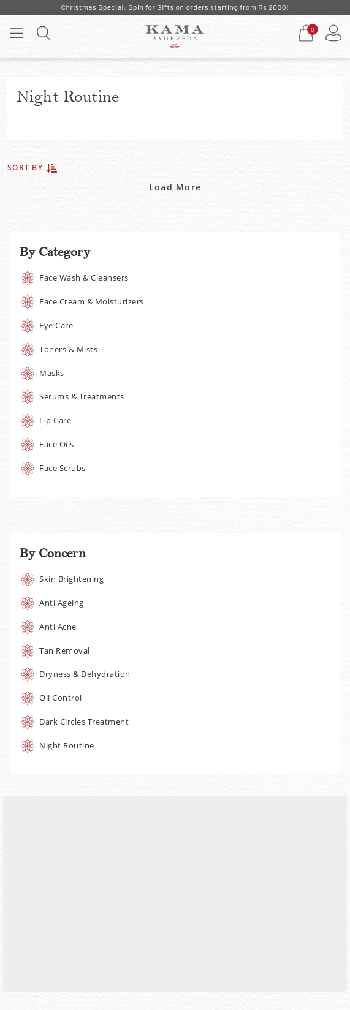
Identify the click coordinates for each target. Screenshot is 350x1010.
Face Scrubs (62, 467)
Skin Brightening (71, 578)
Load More (175, 187)
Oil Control (60, 697)
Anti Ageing (61, 602)
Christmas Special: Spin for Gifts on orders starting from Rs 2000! (175, 6)
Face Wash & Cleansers (84, 277)
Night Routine (66, 745)
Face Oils (56, 444)
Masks (51, 373)
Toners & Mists (68, 349)
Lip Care (55, 420)
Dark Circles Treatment (84, 721)
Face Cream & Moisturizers (91, 301)
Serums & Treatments (81, 396)
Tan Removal (64, 650)
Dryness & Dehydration (85, 673)
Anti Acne (58, 626)
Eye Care (56, 325)
